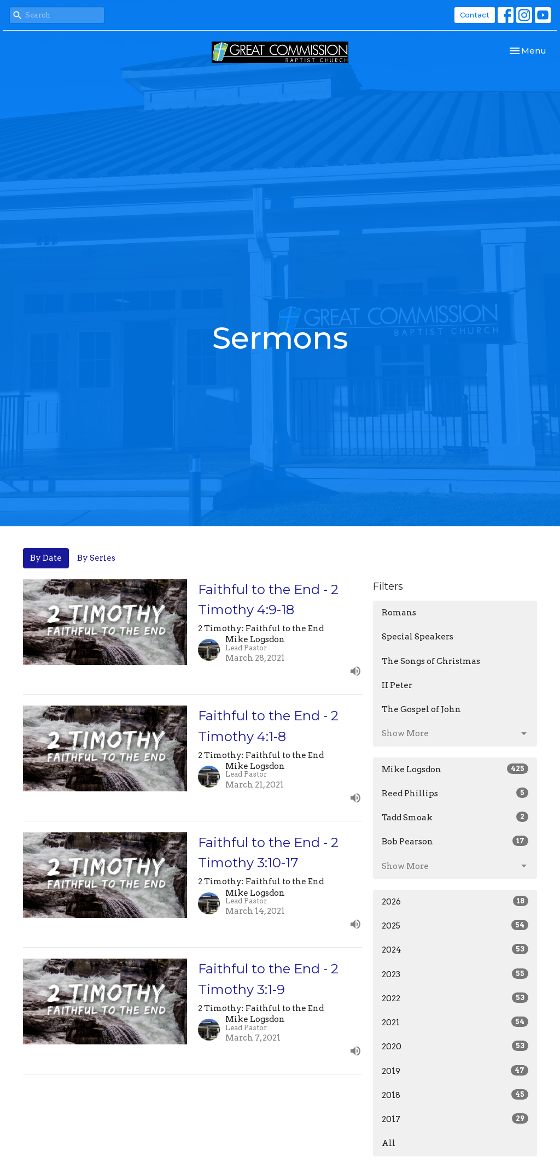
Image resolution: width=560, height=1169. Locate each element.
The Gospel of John (421, 709)
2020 (455, 1046)
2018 (455, 1094)
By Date (46, 558)
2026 (455, 901)
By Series (96, 558)
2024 (455, 949)
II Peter (397, 685)
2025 (455, 925)
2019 (455, 1070)
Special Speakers (417, 637)
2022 (455, 997)
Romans (399, 613)
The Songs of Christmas (431, 661)
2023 (455, 973)
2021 (455, 1022)
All (388, 1143)
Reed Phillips (455, 793)
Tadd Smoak (455, 817)
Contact (474, 14)
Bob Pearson (455, 841)
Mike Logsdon (455, 768)
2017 (455, 1118)
